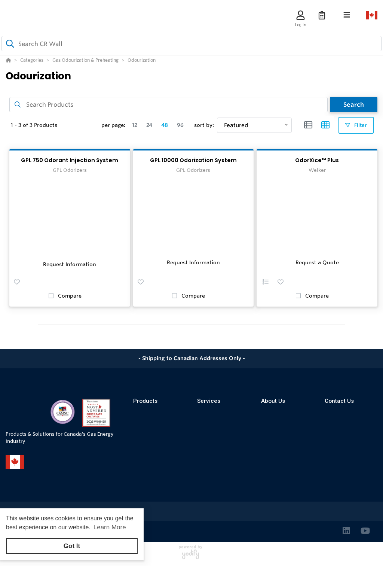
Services (208, 401)
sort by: (204, 125)
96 (180, 125)
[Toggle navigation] (346, 15)
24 (149, 125)
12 (134, 125)
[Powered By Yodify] (191, 555)
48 (164, 125)
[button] (17, 281)
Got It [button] (72, 546)
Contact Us (339, 401)
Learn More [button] (110, 527)
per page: (113, 125)
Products (145, 401)
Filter (356, 125)
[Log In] (300, 15)
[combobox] (191, 43)
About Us (273, 401)
